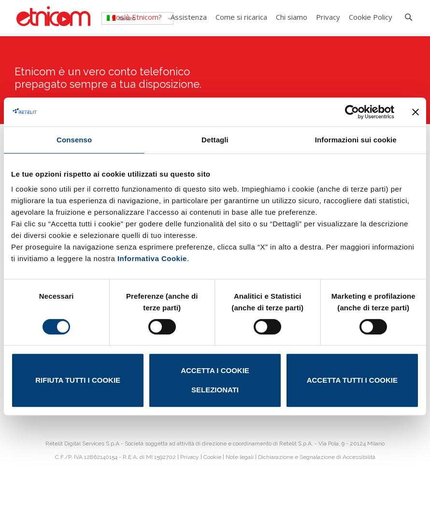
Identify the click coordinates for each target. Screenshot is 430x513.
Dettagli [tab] (215, 140)
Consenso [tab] (74, 140)
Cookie (212, 457)
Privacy (189, 457)
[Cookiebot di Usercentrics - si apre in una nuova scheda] (352, 112)
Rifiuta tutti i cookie (77, 380)
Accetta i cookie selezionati (215, 380)
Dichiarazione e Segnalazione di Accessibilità (316, 457)
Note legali (240, 457)
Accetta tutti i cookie (352, 380)
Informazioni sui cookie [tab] (356, 140)
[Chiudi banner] (415, 112)
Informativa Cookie (152, 258)
